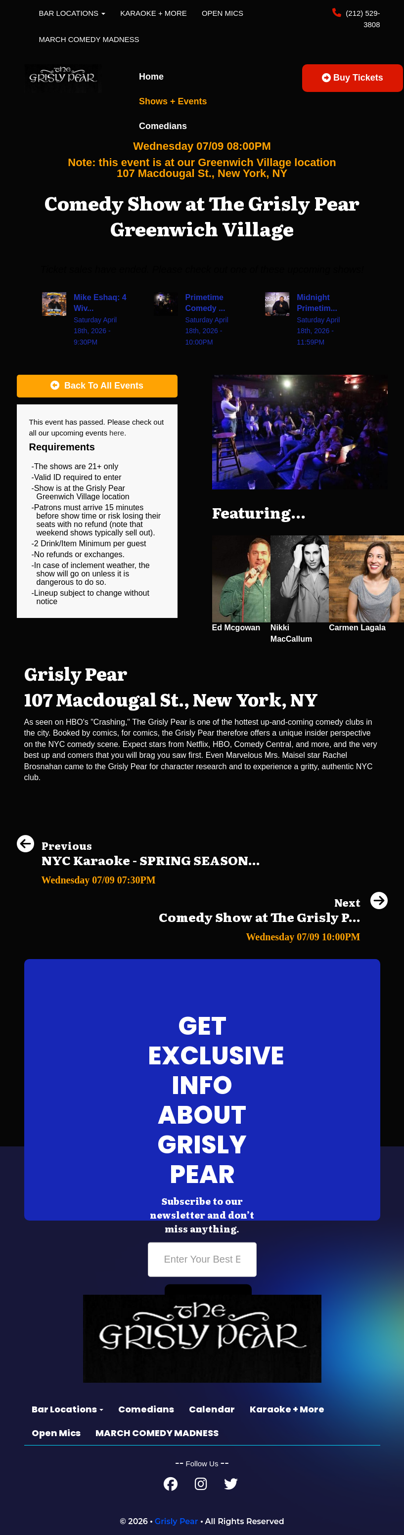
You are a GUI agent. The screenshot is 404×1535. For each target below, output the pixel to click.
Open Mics (222, 13)
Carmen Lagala (357, 627)
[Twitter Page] (231, 1486)
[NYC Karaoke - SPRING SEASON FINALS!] (138, 877)
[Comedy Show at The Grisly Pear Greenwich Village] (273, 934)
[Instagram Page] (201, 1486)
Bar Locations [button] (72, 13)
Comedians (163, 126)
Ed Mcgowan (236, 627)
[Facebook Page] (171, 1486)
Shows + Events (173, 101)
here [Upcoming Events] (116, 433)
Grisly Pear (176, 1521)
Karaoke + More (153, 13)
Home (151, 77)
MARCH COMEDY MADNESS (89, 39)
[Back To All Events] (97, 386)
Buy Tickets (352, 78)
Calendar (212, 1409)
